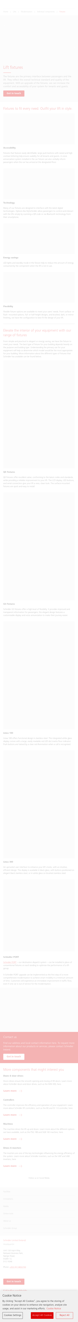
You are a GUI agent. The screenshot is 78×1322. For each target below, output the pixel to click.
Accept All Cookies (42, 1316)
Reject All (64, 1316)
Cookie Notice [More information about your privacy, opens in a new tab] (53, 1309)
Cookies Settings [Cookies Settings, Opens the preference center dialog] (12, 1316)
